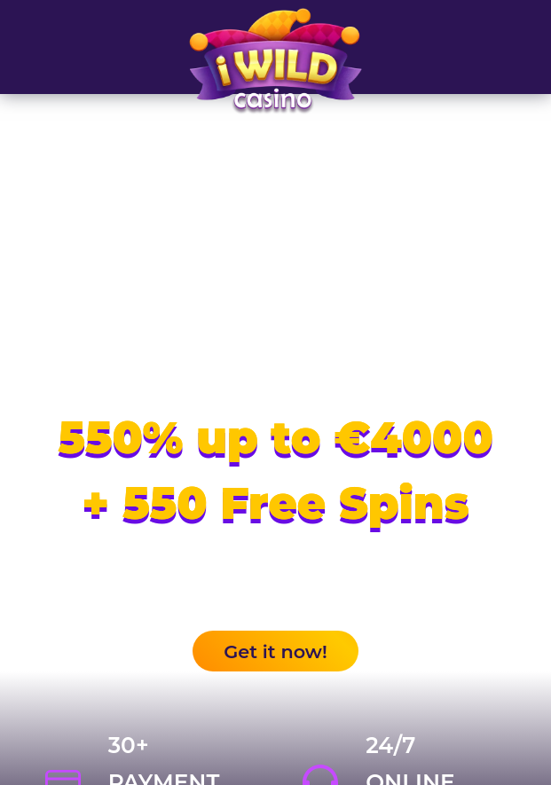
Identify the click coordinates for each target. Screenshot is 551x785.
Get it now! (275, 651)
